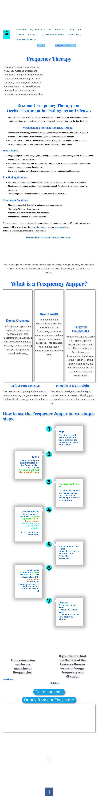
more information (38, 227)
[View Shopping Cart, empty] (6, 34)
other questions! (61, 227)
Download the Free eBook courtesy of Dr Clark (48, 237)
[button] (49, 760)
